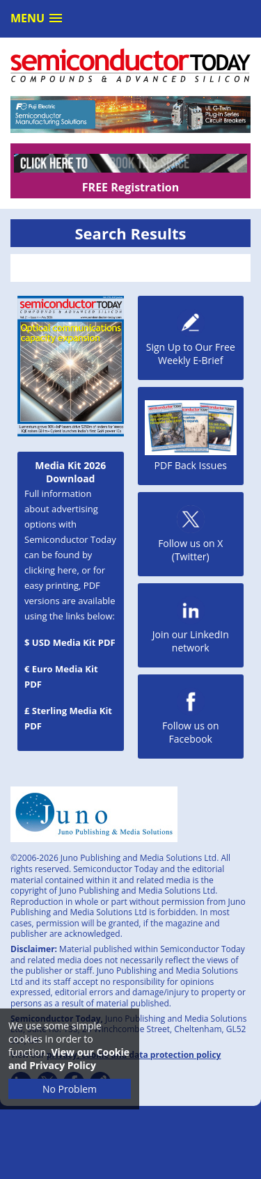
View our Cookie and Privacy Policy (68, 1058)
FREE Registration (130, 187)
